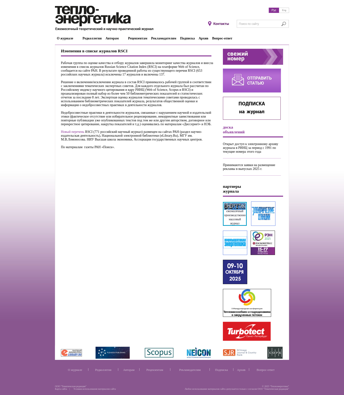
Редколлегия (103, 370)
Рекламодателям (190, 370)
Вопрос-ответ (265, 370)
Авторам (128, 370)
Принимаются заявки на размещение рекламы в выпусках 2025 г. (249, 167)
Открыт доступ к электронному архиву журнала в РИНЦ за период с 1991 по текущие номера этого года (250, 147)
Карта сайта (61, 389)
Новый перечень (72, 132)
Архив (241, 370)
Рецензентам (154, 370)
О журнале (75, 370)
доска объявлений (234, 129)
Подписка (221, 370)
